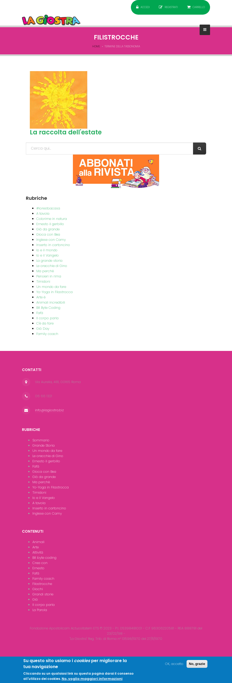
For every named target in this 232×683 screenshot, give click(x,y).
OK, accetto (174, 665)
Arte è (40, 297)
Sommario (40, 440)
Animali (38, 541)
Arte (35, 547)
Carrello (199, 7)
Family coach (47, 333)
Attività (37, 552)
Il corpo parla (47, 318)
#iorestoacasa (48, 208)
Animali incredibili (50, 302)
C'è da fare (45, 323)
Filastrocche (42, 583)
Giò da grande (48, 229)
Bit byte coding (44, 557)
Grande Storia (43, 445)
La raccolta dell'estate (66, 132)
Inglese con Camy (51, 239)
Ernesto (38, 568)
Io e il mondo (46, 250)
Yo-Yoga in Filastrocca (54, 291)
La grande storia (49, 260)
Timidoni (43, 281)
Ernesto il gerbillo (50, 223)
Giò (35, 599)
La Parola (39, 609)
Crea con (40, 562)
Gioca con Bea (48, 234)
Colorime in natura (51, 218)
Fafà (39, 312)
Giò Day (42, 328)
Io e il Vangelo (47, 255)
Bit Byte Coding (48, 307)
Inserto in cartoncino (53, 244)
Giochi (37, 589)
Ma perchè (41, 482)
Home (96, 46)
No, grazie (197, 666)
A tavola (42, 213)
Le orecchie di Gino (51, 265)
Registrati (171, 7)
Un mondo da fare (51, 286)
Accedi (145, 7)
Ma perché (45, 271)
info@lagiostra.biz (49, 410)
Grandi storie (42, 594)
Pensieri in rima (48, 276)
